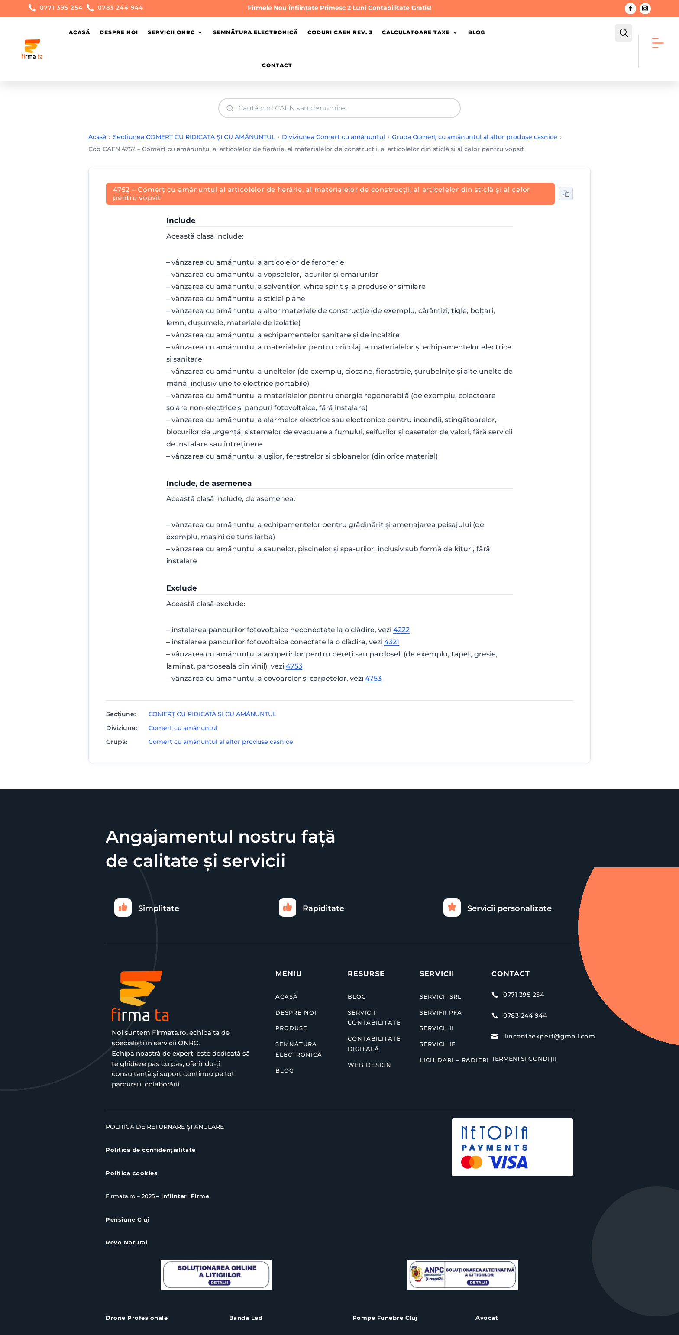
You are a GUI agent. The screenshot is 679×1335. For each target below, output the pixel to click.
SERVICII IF (438, 1044)
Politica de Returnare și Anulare (165, 1127)
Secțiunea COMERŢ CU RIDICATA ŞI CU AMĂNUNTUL (194, 136)
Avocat (486, 1317)
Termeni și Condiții (523, 1059)
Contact (277, 65)
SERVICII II (437, 1028)
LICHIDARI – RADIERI (454, 1060)
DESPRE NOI (296, 1012)
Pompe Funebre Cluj (384, 1317)
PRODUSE (291, 1028)
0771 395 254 (61, 7)
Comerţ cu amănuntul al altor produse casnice (221, 742)
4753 (294, 666)
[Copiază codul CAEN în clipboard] (566, 193)
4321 (391, 642)
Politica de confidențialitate (151, 1149)
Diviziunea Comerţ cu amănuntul (333, 136)
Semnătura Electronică (255, 32)
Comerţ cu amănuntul (183, 728)
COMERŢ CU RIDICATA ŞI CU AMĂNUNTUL (212, 714)
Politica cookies (131, 1173)
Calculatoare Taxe (416, 32)
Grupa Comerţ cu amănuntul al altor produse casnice (474, 136)
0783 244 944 (120, 7)
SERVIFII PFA (441, 1012)
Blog (476, 32)
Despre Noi (119, 32)
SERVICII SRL (441, 996)
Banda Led (246, 1317)
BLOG (284, 1070)
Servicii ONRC (171, 32)
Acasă (79, 32)
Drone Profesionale (137, 1317)
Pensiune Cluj (127, 1219)
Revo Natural (126, 1242)
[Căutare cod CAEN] (340, 108)
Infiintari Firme (185, 1196)
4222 (401, 630)
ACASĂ (286, 996)
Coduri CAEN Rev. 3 (339, 32)
